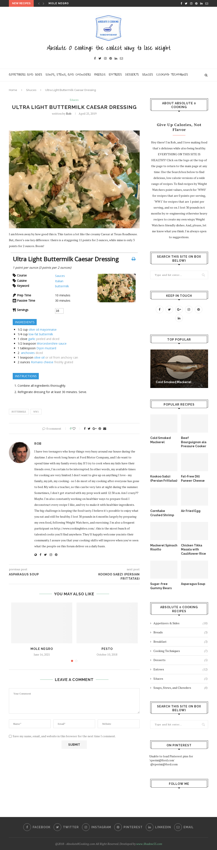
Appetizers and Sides (25, 75)
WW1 (36, 411)
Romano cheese (42, 362)
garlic (31, 339)
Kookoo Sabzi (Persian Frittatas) (163, 478)
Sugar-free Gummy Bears (161, 586)
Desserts (132, 75)
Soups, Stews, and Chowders (68, 75)
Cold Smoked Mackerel (173, 382)
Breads (100, 75)
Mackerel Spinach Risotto (163, 547)
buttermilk (62, 286)
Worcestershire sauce (52, 343)
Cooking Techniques (172, 75)
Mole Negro (59, 3)
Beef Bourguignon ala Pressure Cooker (193, 442)
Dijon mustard (46, 348)
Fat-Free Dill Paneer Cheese (193, 478)
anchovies (28, 353)
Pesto (107, 649)
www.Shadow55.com (149, 844)
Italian (59, 281)
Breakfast (180, 642)
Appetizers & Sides (180, 623)
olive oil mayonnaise (43, 329)
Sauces (147, 75)
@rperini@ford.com (164, 764)
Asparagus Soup (193, 584)
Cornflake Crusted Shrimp (162, 513)
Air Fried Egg (190, 511)
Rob (68, 113)
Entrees (115, 75)
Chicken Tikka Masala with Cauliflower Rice (193, 549)
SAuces (31, 90)
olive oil (39, 357)
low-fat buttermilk (41, 334)
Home (13, 90)
